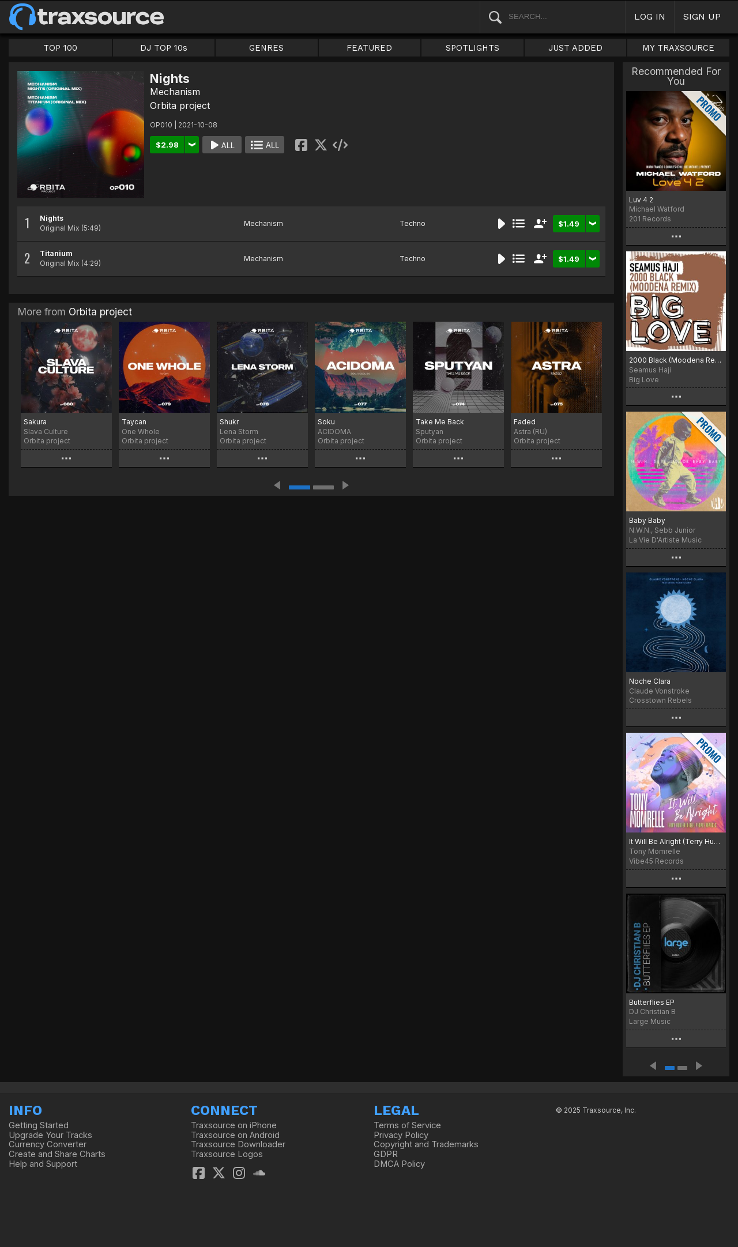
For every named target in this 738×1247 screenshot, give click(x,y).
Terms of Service (407, 1125)
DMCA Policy (399, 1164)
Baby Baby (647, 520)
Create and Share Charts (57, 1154)
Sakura (35, 421)
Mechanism (175, 91)
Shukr (229, 421)
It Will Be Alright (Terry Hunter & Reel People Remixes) (676, 841)
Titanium (56, 253)
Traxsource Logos (227, 1154)
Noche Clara (650, 681)
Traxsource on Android (235, 1135)
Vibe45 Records (656, 861)
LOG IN (649, 16)
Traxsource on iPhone (234, 1125)
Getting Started (39, 1125)
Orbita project (180, 105)
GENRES (266, 48)
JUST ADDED (575, 48)
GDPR (386, 1154)
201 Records (650, 218)
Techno (413, 223)
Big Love (644, 379)
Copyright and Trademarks (426, 1144)
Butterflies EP (652, 1002)
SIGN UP (702, 16)
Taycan (134, 421)
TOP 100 (60, 48)
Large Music (650, 1021)
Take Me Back (440, 421)
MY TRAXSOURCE (678, 48)
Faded (525, 421)
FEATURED (369, 48)
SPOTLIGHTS (472, 48)
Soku (326, 421)
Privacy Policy (401, 1135)
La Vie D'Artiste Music (665, 540)
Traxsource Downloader (238, 1144)
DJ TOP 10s (163, 48)
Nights (51, 218)
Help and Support (43, 1164)
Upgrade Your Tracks (50, 1135)
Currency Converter (47, 1144)
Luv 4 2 (641, 199)
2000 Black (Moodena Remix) (676, 360)
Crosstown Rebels (660, 700)
